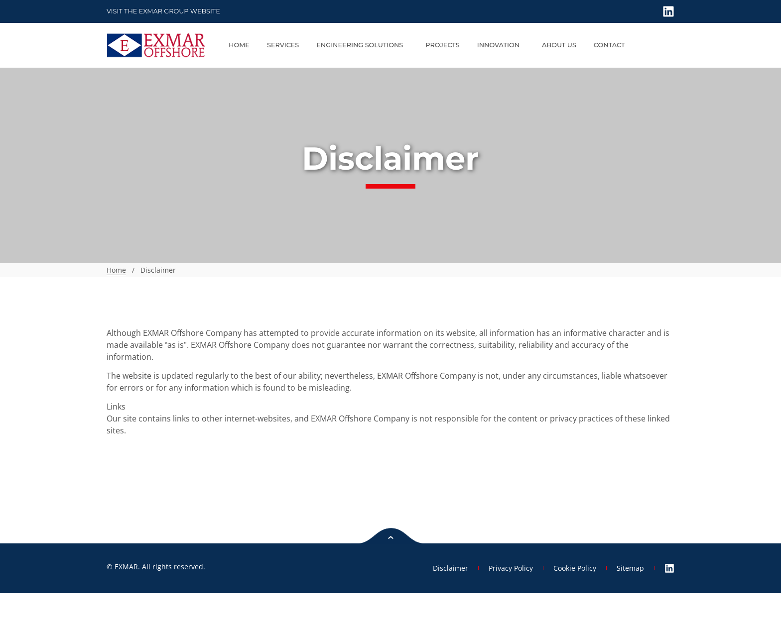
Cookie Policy (574, 568)
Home (239, 45)
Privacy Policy (511, 568)
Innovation (500, 45)
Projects (442, 45)
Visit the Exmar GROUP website (163, 11)
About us (559, 45)
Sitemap (630, 568)
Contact (609, 45)
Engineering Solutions (362, 45)
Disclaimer (450, 568)
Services (283, 45)
